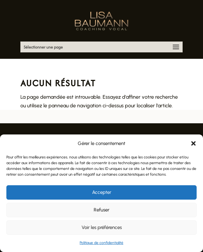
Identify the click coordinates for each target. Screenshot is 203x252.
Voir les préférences (102, 227)
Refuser (101, 210)
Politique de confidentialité (101, 243)
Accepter (101, 192)
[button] (193, 143)
